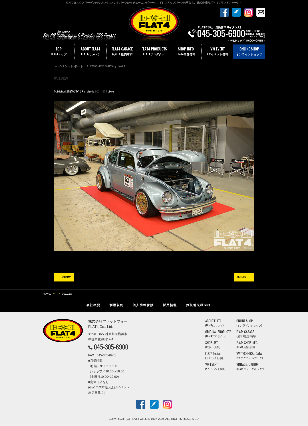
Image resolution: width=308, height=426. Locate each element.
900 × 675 (101, 91)
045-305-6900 (111, 347)
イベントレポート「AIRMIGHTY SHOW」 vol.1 (89, 66)
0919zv (66, 277)
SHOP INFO (186, 51)
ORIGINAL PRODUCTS (218, 334)
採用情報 (170, 305)
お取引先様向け (198, 305)
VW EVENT (217, 51)
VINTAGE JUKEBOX (250, 366)
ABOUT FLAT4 (90, 51)
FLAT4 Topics (214, 355)
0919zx (241, 277)
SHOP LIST (212, 344)
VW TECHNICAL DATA (249, 355)
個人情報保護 (143, 305)
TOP (59, 51)
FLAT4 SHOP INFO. (247, 344)
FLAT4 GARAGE (122, 51)
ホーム (47, 293)
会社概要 (93, 305)
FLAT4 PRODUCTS (154, 51)
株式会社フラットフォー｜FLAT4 (154, 25)
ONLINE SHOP (249, 51)
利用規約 (116, 305)
